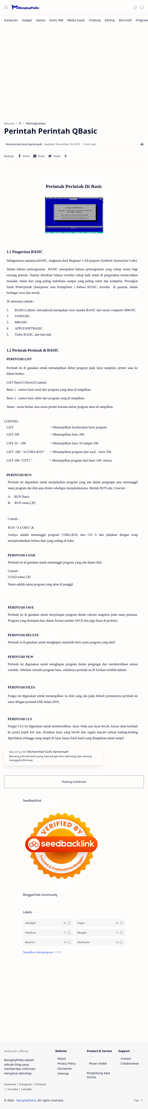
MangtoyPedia (26, 1100)
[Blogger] (100, 932)
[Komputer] (11, 20)
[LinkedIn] (26, 1089)
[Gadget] (27, 20)
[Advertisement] (74, 71)
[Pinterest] (40, 1084)
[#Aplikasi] (48, 932)
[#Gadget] (48, 923)
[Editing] (110, 20)
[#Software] (100, 942)
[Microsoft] (125, 20)
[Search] (142, 7)
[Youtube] (12, 1089)
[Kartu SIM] (56, 20)
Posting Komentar (74, 782)
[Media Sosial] (76, 20)
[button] (135, 7)
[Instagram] (25, 1084)
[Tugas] (100, 923)
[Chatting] (95, 20)
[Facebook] (10, 1084)
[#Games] (48, 942)
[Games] (40, 20)
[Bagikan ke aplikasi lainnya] (65, 156)
